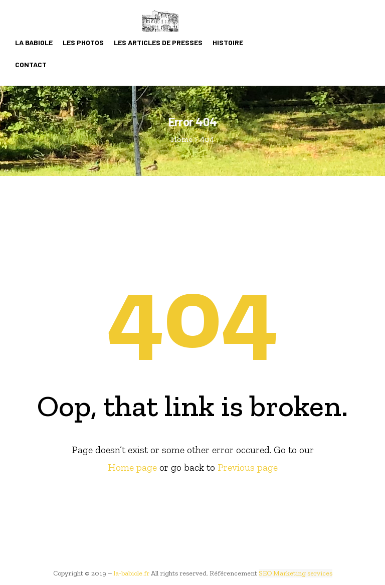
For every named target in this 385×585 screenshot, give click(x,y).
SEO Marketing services (295, 573)
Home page (132, 467)
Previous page (248, 467)
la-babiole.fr (131, 573)
